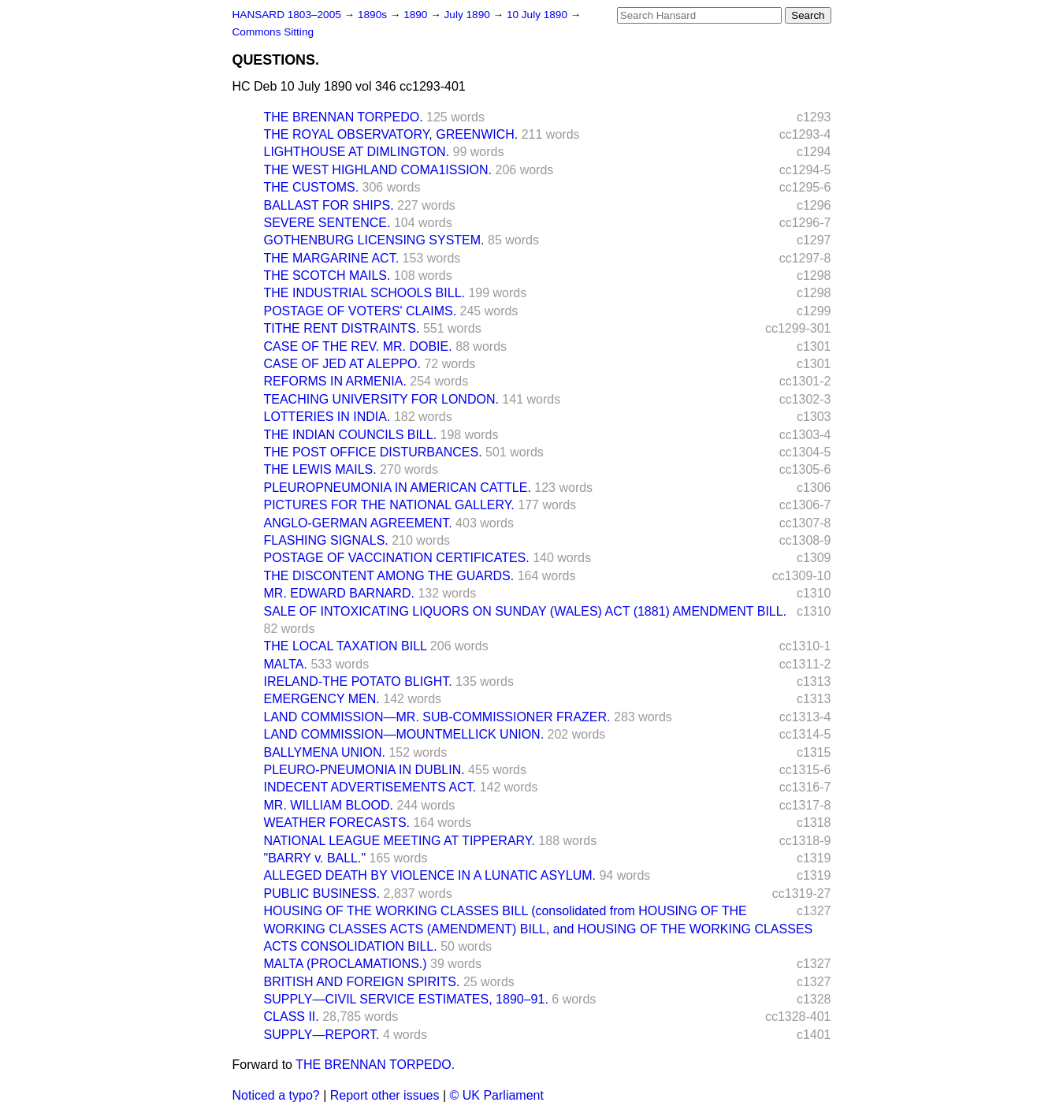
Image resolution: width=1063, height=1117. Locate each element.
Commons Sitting (273, 32)
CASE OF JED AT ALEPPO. (342, 363)
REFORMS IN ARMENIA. (335, 381)
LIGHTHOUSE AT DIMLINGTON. (357, 151)
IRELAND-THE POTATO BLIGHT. (358, 681)
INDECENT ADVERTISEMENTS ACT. (370, 787)
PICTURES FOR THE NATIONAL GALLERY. (389, 505)
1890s (374, 14)
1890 (416, 14)
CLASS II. (291, 1016)
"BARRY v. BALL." (315, 858)
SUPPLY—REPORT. (322, 1034)
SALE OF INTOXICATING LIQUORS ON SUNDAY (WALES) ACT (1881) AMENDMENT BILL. (525, 611)
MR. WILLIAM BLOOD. (328, 805)
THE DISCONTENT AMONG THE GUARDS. (389, 576)
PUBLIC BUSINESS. (322, 893)
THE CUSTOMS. (311, 187)
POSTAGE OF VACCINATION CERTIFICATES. (397, 557)
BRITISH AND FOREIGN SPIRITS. (362, 982)
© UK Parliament (497, 1095)
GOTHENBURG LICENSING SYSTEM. (374, 240)
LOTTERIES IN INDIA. (327, 416)
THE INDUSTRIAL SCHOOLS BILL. (364, 293)
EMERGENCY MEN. (322, 699)
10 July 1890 (539, 14)
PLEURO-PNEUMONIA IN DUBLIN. (364, 769)
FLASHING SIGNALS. (326, 540)
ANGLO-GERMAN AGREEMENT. (358, 523)
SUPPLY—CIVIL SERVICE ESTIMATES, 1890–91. (406, 999)
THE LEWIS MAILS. (320, 469)
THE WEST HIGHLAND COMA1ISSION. (378, 170)
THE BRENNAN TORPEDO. (343, 117)
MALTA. (285, 664)
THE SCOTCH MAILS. (327, 275)
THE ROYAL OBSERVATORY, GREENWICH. (391, 134)
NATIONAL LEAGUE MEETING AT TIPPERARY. (399, 840)
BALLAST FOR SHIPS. (329, 205)
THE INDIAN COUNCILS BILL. (350, 434)
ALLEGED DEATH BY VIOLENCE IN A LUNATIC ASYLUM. (430, 875)
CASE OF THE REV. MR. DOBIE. (358, 346)
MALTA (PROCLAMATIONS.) (345, 963)
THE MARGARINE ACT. (332, 258)
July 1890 (468, 14)
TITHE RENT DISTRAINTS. (342, 328)
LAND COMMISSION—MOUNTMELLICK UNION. (404, 734)
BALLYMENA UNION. (324, 752)
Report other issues (385, 1095)
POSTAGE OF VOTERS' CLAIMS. (360, 311)
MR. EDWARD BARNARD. (339, 593)
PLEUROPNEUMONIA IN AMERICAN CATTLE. (397, 487)
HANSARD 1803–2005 (286, 14)
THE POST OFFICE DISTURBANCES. (373, 452)
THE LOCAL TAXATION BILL (345, 646)
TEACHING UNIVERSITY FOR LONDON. (381, 399)
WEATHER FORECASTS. (337, 822)
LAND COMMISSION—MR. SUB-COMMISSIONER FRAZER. (437, 717)
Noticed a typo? (276, 1095)
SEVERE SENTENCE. (327, 222)
